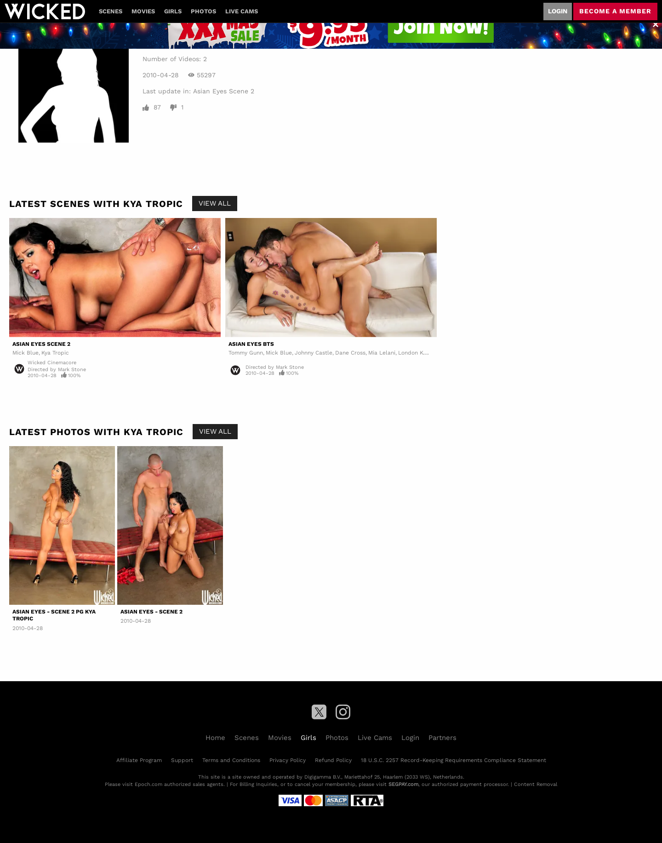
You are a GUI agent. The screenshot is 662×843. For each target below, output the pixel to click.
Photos (203, 11)
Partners (442, 738)
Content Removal (535, 784)
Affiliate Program (139, 760)
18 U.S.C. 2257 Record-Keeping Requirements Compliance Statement (453, 760)
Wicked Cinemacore (52, 363)
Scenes (110, 11)
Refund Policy (333, 760)
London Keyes (416, 353)
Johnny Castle (313, 353)
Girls (173, 11)
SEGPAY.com (403, 784)
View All (215, 203)
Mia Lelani (381, 353)
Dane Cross (350, 353)
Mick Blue (25, 353)
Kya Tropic (55, 353)
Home (215, 738)
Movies (143, 11)
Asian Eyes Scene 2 (223, 91)
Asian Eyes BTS (251, 344)
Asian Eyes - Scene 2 (151, 611)
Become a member (615, 11)
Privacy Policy (287, 760)
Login (557, 11)
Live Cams (241, 11)
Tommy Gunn (245, 353)
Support (182, 760)
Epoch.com (148, 784)
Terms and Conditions (231, 760)
